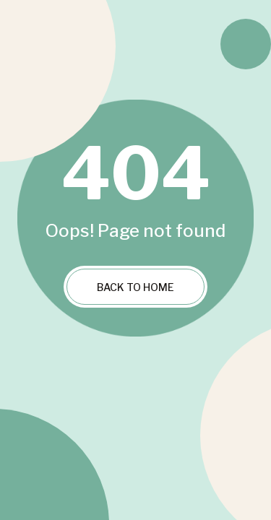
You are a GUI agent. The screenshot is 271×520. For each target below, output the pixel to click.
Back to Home (135, 287)
